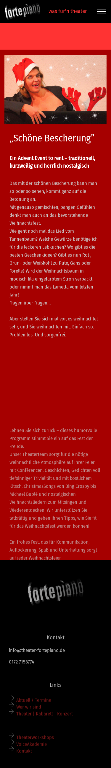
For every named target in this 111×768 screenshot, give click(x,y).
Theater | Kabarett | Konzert (45, 716)
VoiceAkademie (31, 746)
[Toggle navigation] (101, 11)
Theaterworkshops (35, 739)
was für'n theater (66, 11)
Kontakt (24, 753)
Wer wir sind (28, 709)
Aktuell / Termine (33, 702)
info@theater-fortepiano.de (37, 651)
